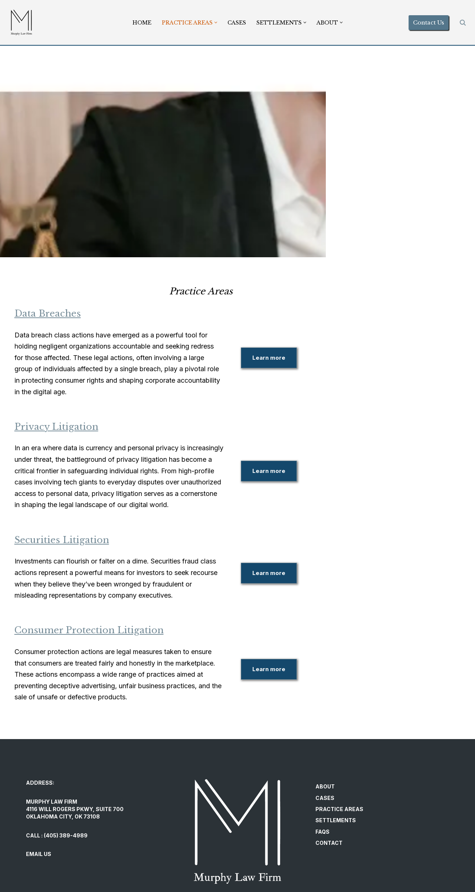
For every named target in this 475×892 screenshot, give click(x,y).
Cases (236, 22)
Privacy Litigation (68, 403)
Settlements (335, 763)
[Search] (463, 23)
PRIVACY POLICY (46, 863)
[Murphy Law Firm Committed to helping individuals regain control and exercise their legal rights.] (21, 22)
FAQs (322, 775)
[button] (215, 22)
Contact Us (428, 22)
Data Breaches (59, 313)
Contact (329, 786)
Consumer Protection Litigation (100, 584)
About (325, 729)
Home (141, 22)
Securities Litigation (73, 505)
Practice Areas (339, 752)
